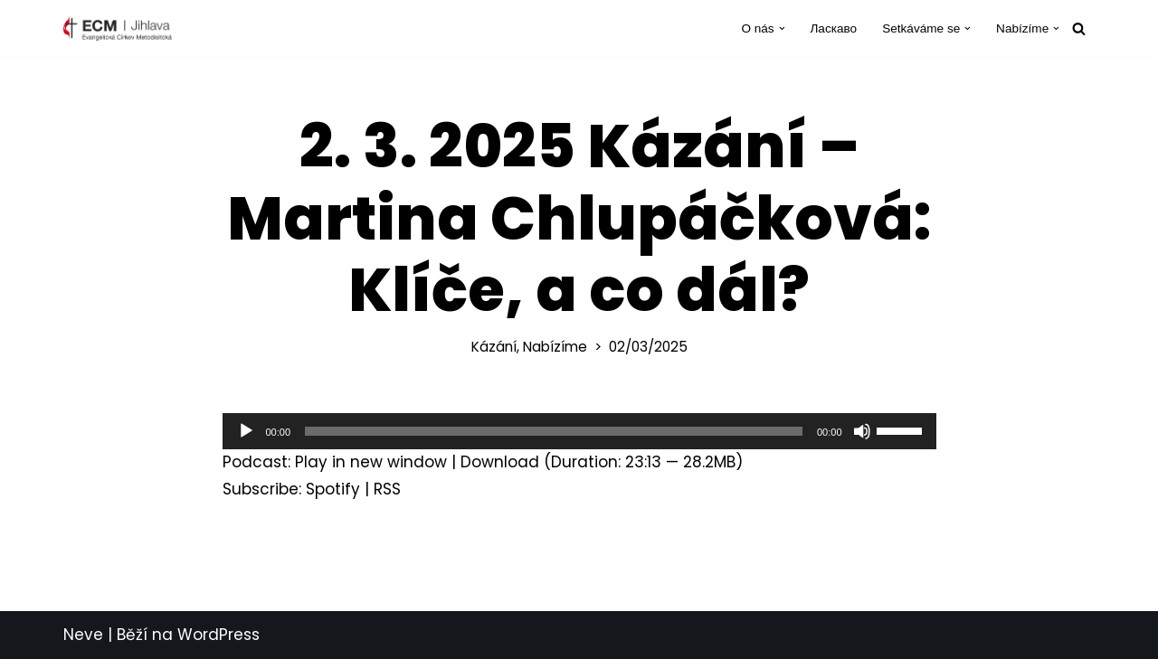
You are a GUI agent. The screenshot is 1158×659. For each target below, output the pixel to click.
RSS (387, 489)
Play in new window (371, 462)
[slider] (553, 431)
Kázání (494, 346)
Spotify (333, 489)
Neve (83, 634)
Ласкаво (833, 28)
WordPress (218, 634)
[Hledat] (1079, 28)
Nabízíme (555, 346)
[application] (579, 431)
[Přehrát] (246, 431)
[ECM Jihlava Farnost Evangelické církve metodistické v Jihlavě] (117, 28)
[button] (782, 28)
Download (499, 462)
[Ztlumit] (862, 431)
